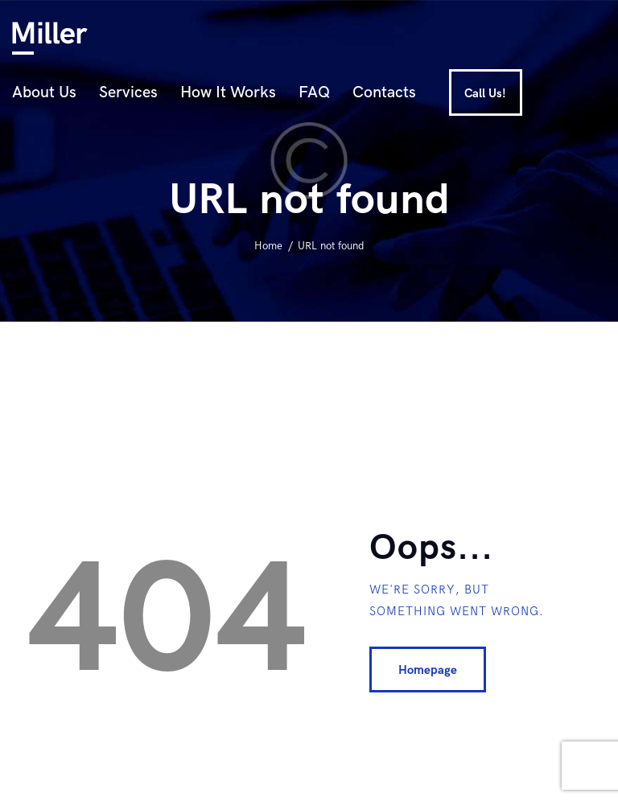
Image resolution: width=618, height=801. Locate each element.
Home (268, 246)
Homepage (427, 670)
